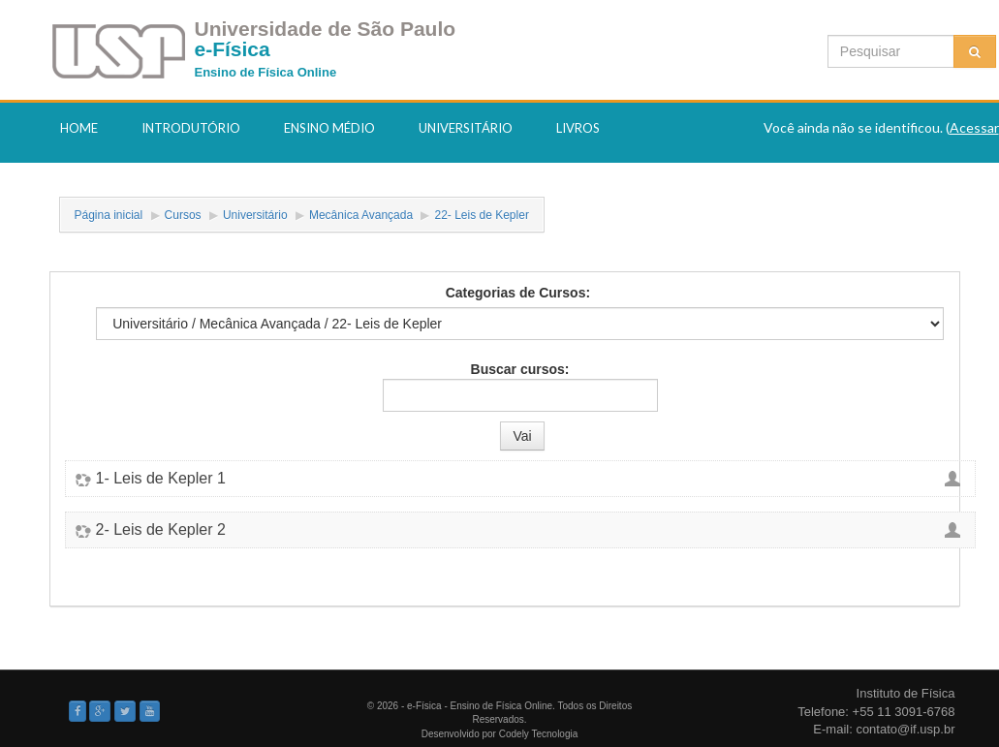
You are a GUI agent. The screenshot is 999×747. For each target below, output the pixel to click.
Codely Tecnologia (538, 734)
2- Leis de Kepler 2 (161, 530)
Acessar (974, 127)
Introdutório (190, 128)
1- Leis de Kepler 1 (161, 478)
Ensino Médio (329, 128)
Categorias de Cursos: (518, 292)
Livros (578, 128)
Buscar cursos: (520, 369)
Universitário (466, 128)
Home (79, 128)
